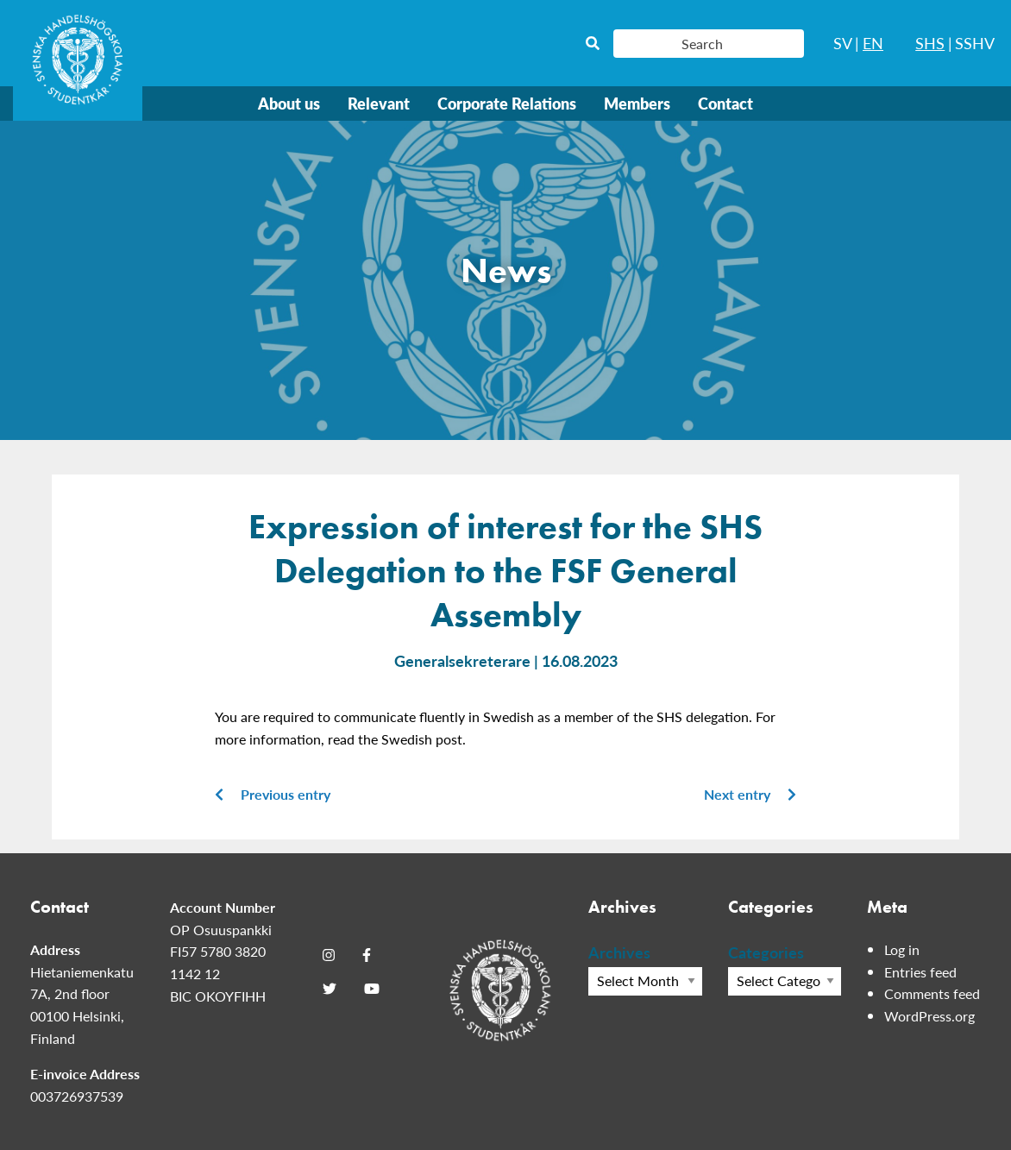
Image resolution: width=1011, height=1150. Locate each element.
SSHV (975, 42)
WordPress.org (929, 1016)
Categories (766, 952)
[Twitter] (329, 988)
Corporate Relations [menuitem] (506, 103)
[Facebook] (367, 955)
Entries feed (920, 972)
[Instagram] (329, 955)
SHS (930, 42)
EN (873, 42)
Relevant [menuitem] (379, 103)
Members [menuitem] (637, 103)
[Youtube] (371, 988)
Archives (619, 952)
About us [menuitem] (289, 103)
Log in (902, 949)
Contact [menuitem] (725, 103)
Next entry (750, 794)
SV (842, 42)
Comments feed (932, 993)
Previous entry (272, 794)
